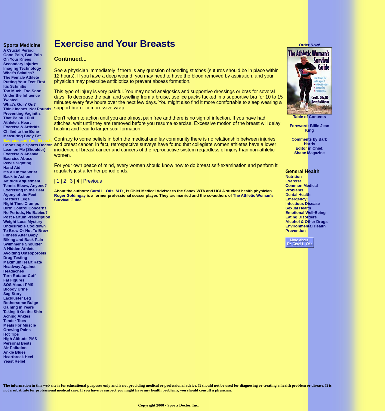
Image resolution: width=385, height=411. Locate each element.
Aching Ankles (16, 316)
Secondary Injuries (20, 64)
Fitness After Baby (20, 235)
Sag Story (12, 293)
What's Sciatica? (18, 73)
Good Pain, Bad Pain (22, 55)
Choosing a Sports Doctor (27, 145)
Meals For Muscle (19, 325)
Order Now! (309, 45)
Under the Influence (21, 95)
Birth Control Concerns (25, 208)
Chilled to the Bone (21, 131)
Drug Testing (15, 257)
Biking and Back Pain (23, 239)
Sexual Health (298, 208)
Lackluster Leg (17, 298)
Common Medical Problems (301, 187)
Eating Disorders (301, 217)
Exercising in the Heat (23, 190)
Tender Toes (14, 320)
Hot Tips (11, 334)
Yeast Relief (14, 361)
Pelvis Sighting (17, 163)
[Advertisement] (111, 15)
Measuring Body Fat (22, 136)
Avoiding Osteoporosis (24, 253)
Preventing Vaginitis (22, 113)
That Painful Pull (18, 118)
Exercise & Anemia (20, 154)
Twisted (10, 100)
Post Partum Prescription (26, 217)
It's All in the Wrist (20, 172)
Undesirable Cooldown (24, 226)
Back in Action (16, 176)
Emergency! (296, 199)
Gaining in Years (18, 307)
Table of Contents (309, 116)
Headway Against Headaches (19, 268)
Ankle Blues (14, 352)
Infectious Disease (302, 203)
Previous (92, 181)
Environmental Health (305, 226)
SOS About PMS (18, 284)
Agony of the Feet (19, 194)
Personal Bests (17, 343)
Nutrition (293, 176)
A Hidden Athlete (19, 248)
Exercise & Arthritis (21, 127)
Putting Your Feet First (24, 82)
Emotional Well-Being (305, 212)
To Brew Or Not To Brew (25, 230)
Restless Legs (16, 199)
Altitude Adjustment (21, 181)
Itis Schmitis (14, 86)
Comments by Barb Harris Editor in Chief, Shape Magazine (309, 146)
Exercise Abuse (17, 158)
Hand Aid (11, 167)
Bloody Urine (15, 289)
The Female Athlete (21, 77)
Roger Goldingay (70, 195)
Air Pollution (14, 348)
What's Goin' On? (19, 104)
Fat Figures (13, 280)
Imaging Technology (22, 68)
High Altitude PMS (20, 338)
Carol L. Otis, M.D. (107, 191)
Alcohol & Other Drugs (306, 221)
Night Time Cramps (21, 203)
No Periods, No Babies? (25, 212)
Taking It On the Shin (22, 311)
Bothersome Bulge (20, 302)
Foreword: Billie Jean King (309, 127)
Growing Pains (17, 329)
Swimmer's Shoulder (22, 244)
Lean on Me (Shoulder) (24, 149)
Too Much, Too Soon (22, 91)
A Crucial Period (18, 50)
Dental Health (297, 194)
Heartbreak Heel (18, 357)
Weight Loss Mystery (22, 221)
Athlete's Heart (17, 122)
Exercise (293, 181)
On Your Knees (17, 59)
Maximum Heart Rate (22, 262)
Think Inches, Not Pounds (27, 109)
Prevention (295, 230)
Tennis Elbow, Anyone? (25, 185)
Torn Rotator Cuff (19, 275)
